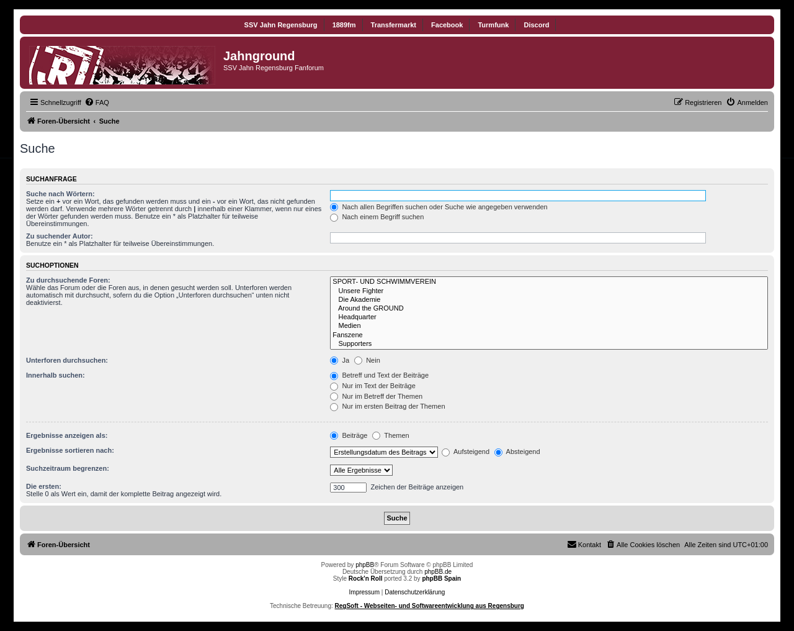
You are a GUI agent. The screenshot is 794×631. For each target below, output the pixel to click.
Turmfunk (493, 25)
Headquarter (549, 317)
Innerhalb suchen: (55, 375)
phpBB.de (438, 571)
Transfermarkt (393, 25)
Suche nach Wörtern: (60, 193)
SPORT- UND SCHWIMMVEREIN (549, 282)
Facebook (447, 25)
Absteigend (517, 451)
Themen (390, 435)
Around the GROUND (549, 308)
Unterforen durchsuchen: (67, 360)
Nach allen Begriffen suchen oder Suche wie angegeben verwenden (438, 207)
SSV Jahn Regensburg (281, 25)
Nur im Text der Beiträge (372, 385)
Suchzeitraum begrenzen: (67, 468)
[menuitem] (96, 102)
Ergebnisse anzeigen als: (66, 435)
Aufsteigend (465, 451)
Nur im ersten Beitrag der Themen (387, 406)
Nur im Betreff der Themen (376, 396)
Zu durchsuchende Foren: (68, 280)
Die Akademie (549, 300)
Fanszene (549, 335)
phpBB (364, 564)
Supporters (549, 344)
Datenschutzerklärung (415, 592)
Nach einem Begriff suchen (377, 216)
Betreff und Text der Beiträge (379, 375)
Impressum (364, 592)
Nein (367, 360)
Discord (536, 25)
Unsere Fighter (549, 291)
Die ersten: (43, 486)
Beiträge (348, 435)
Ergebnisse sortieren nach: (70, 450)
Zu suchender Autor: (59, 236)
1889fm (344, 25)
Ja (339, 360)
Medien (549, 326)
